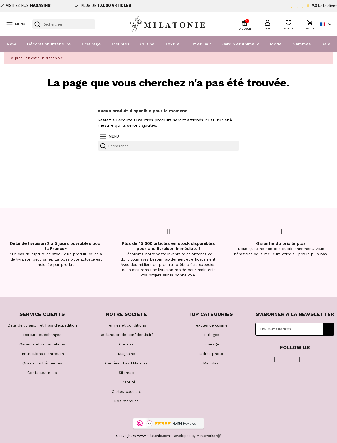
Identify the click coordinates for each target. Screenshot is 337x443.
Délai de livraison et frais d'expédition (42, 325)
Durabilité (126, 382)
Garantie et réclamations (42, 344)
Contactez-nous (42, 372)
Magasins (126, 354)
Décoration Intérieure (49, 44)
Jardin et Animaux (240, 44)
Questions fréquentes (42, 363)
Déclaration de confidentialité (126, 335)
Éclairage (91, 44)
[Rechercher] (63, 24)
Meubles (120, 44)
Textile (172, 44)
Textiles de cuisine (210, 325)
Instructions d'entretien (42, 354)
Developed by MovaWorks (194, 436)
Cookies (126, 344)
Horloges (210, 335)
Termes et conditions (126, 325)
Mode (276, 44)
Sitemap (126, 372)
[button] (267, 24)
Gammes (302, 44)
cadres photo (210, 354)
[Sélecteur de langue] (326, 24)
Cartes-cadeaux (126, 391)
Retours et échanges (42, 335)
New (11, 44)
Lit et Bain (201, 44)
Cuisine (147, 44)
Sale (325, 44)
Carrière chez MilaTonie (126, 363)
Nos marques (126, 401)
